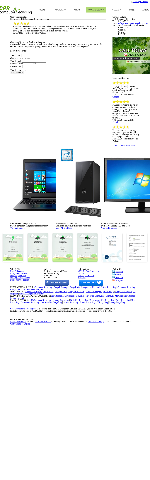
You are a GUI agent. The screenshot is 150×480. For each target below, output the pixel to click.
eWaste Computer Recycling (33, 424)
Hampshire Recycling (30, 438)
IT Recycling (106, 438)
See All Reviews (123, 232)
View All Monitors (115, 304)
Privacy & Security (85, 380)
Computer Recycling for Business (69, 420)
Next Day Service (17, 380)
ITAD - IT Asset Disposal (33, 417)
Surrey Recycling (73, 438)
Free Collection (16, 374)
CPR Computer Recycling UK (23, 448)
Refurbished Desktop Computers (85, 427)
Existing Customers (139, 2)
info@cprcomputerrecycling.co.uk (131, 74)
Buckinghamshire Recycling (101, 434)
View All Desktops (69, 304)
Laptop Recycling (122, 438)
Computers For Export (20, 472)
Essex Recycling (122, 434)
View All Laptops (23, 304)
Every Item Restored (18, 377)
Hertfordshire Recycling (53, 438)
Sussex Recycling (91, 438)
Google (135, 178)
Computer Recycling (40, 413)
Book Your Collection (18, 393)
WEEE (80, 377)
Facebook (118, 374)
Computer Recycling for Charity (100, 420)
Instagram (118, 386)
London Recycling (58, 434)
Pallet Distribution (18, 469)
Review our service (140, 232)
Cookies (81, 384)
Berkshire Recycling (77, 434)
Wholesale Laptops (98, 469)
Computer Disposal (125, 420)
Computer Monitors (110, 427)
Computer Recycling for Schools (38, 420)
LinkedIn (117, 382)
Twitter (117, 378)
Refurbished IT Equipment (57, 427)
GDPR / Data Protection (87, 374)
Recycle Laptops (59, 413)
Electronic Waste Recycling (104, 413)
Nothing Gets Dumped (19, 384)
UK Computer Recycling (38, 434)
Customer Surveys (43, 469)
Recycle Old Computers (79, 413)
